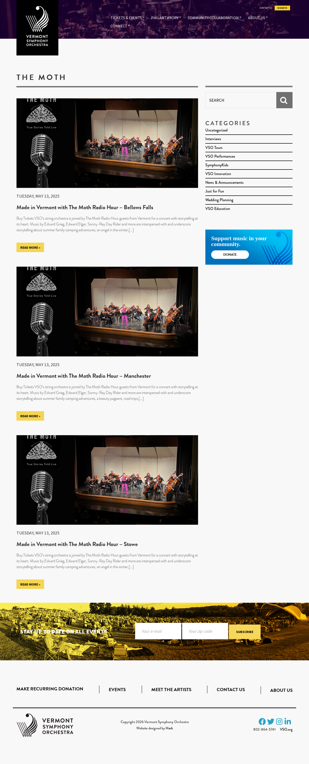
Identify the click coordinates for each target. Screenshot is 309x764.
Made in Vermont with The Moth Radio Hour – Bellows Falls (84, 207)
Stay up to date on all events (63, 631)
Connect (118, 25)
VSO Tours (214, 147)
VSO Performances (220, 156)
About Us (256, 17)
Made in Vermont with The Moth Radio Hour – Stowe (77, 544)
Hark (169, 728)
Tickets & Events (126, 17)
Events (117, 689)
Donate (282, 8)
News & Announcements (224, 182)
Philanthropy (164, 17)
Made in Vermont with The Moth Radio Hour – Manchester (83, 375)
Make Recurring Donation (49, 688)
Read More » (30, 247)
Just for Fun (214, 191)
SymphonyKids (216, 165)
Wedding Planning (219, 200)
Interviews (213, 139)
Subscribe (244, 632)
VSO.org (286, 729)
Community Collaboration (213, 17)
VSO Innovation (218, 174)
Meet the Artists (171, 689)
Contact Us (266, 8)
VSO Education (217, 208)
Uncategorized (216, 130)
